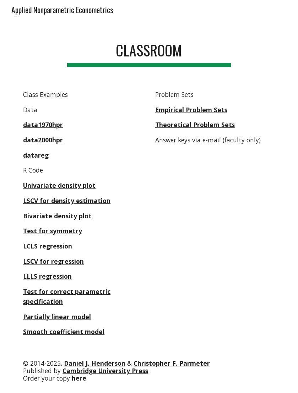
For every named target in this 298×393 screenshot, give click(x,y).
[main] (149, 50)
